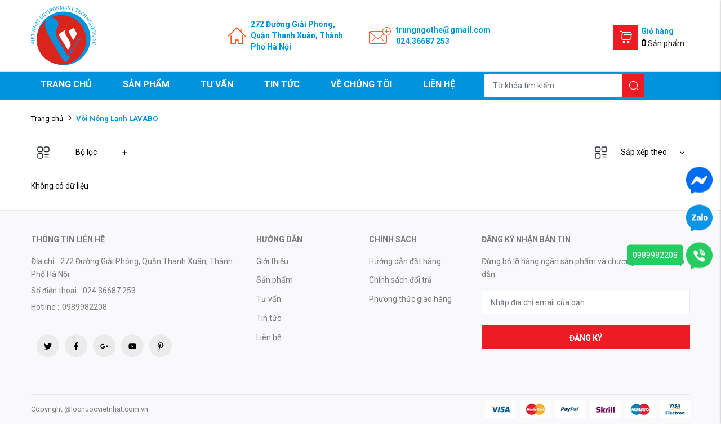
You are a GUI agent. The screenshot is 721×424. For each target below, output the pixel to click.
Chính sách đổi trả (400, 279)
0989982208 (655, 254)
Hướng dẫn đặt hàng (405, 261)
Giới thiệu (272, 261)
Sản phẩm (146, 84)
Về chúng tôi (361, 84)
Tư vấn (217, 84)
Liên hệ (439, 84)
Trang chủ (66, 84)
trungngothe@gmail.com (443, 29)
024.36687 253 (422, 41)
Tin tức (282, 84)
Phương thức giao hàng (410, 299)
